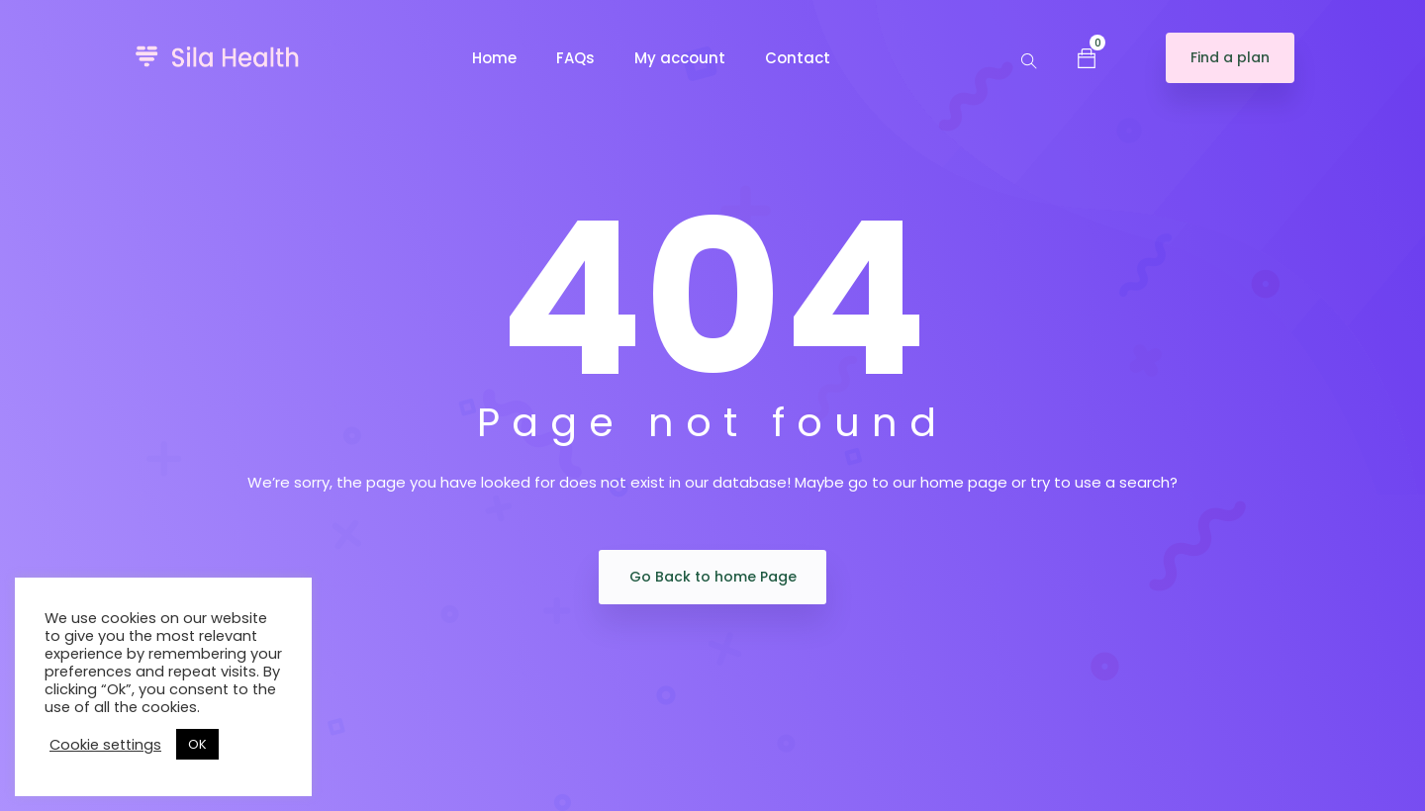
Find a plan (1230, 57)
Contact (797, 57)
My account (679, 57)
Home (494, 57)
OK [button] (197, 744)
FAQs (575, 57)
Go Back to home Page (713, 576)
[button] (1086, 57)
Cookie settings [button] (105, 745)
